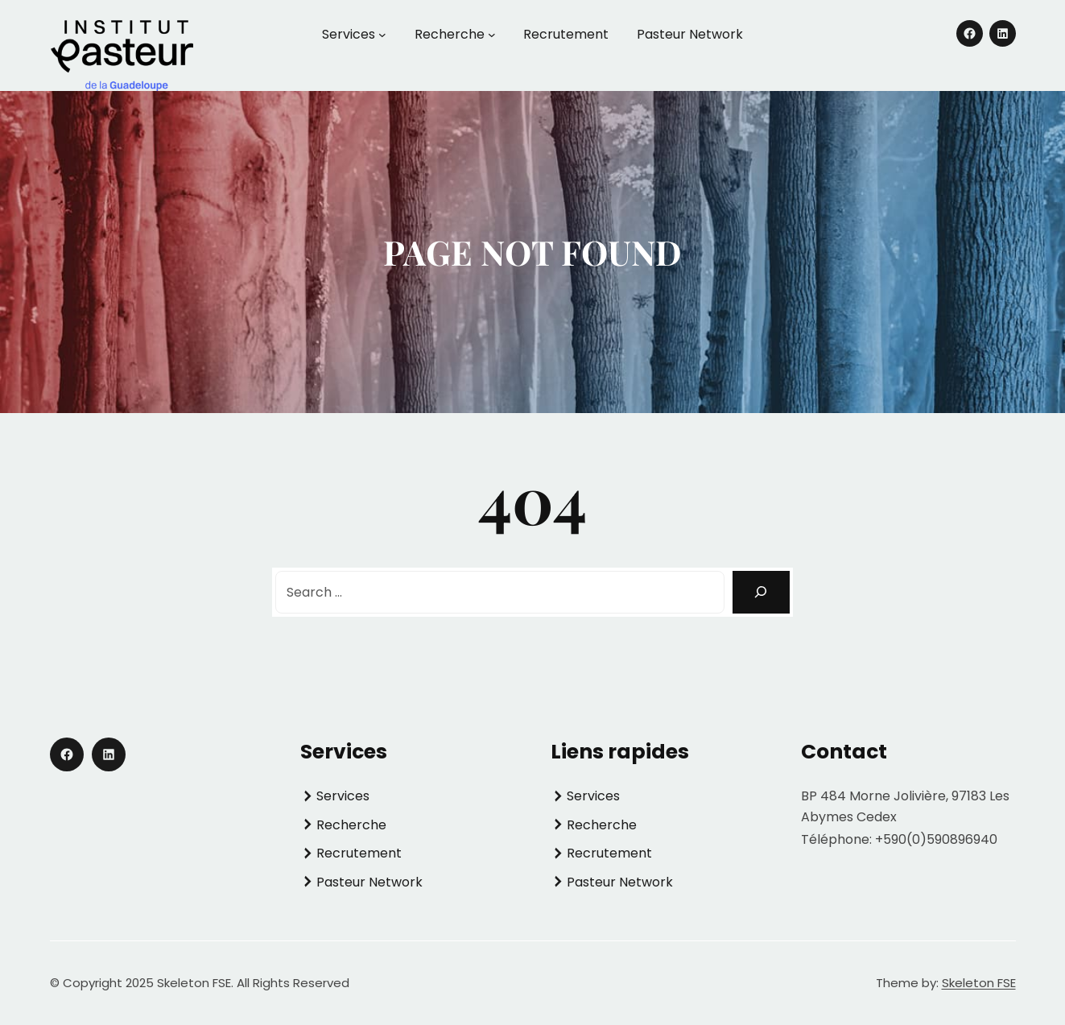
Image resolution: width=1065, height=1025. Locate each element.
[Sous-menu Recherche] (492, 35)
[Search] (761, 592)
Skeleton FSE (979, 982)
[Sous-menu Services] (382, 35)
